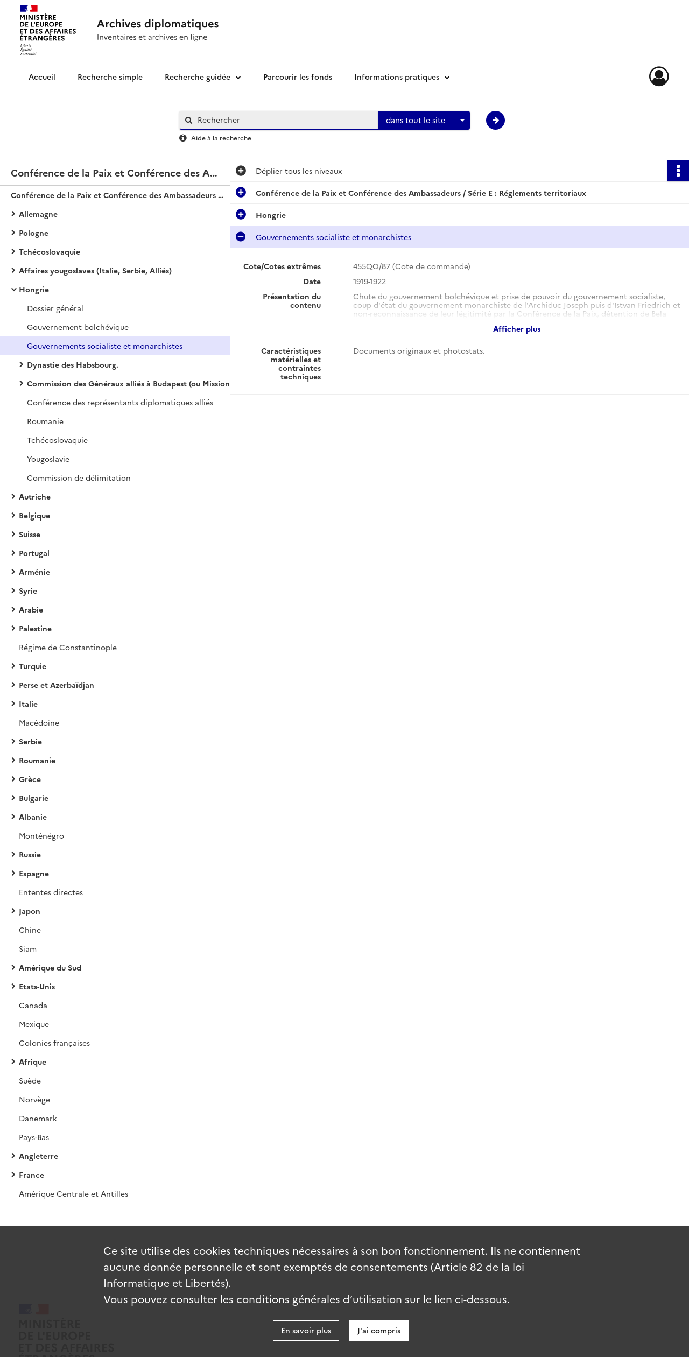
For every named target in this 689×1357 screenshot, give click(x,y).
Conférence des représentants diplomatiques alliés (120, 402)
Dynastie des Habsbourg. (72, 364)
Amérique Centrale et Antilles (73, 1193)
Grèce (30, 779)
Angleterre (38, 1155)
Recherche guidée (197, 76)
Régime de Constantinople (68, 647)
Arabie (31, 609)
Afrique (32, 1061)
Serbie (30, 741)
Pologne (33, 232)
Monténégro (41, 835)
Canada (33, 1005)
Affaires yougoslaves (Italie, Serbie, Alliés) (95, 270)
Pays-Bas (34, 1136)
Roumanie (45, 421)
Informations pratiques (396, 76)
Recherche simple (110, 76)
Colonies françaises (54, 1042)
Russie (30, 854)
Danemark (38, 1118)
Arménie (34, 571)
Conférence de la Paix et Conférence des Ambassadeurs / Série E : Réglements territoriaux (118, 194)
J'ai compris (378, 1330)
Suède (30, 1080)
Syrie (28, 590)
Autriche (35, 496)
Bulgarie (33, 797)
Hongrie (34, 289)
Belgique (34, 515)
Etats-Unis (37, 986)
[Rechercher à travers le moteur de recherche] (284, 119)
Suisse (29, 534)
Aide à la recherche (221, 137)
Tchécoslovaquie (49, 251)
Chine (30, 929)
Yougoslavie (48, 458)
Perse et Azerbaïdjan (56, 684)
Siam (28, 948)
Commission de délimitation (79, 477)
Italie (28, 703)
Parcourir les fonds (297, 76)
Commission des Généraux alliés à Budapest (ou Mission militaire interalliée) (134, 383)
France (31, 1174)
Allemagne (38, 213)
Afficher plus (516, 328)
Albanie (33, 816)
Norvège (34, 1099)
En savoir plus (306, 1330)
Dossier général (55, 308)
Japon (29, 910)
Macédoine (39, 722)
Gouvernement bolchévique (78, 326)
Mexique (34, 1023)
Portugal (34, 552)
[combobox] (424, 120)
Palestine (35, 628)
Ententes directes (51, 892)
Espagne (34, 873)
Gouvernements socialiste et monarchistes (104, 345)
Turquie (32, 665)
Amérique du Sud (50, 967)
